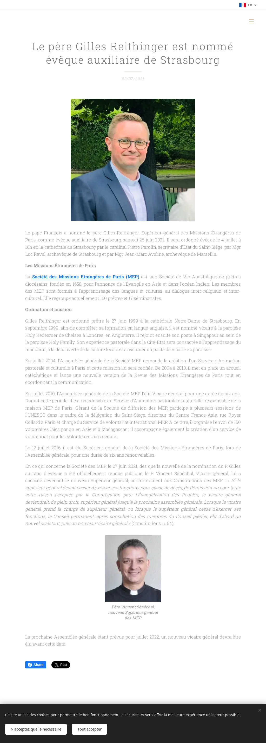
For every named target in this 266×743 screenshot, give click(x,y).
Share (36, 665)
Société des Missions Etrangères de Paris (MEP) (85, 277)
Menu (251, 21)
